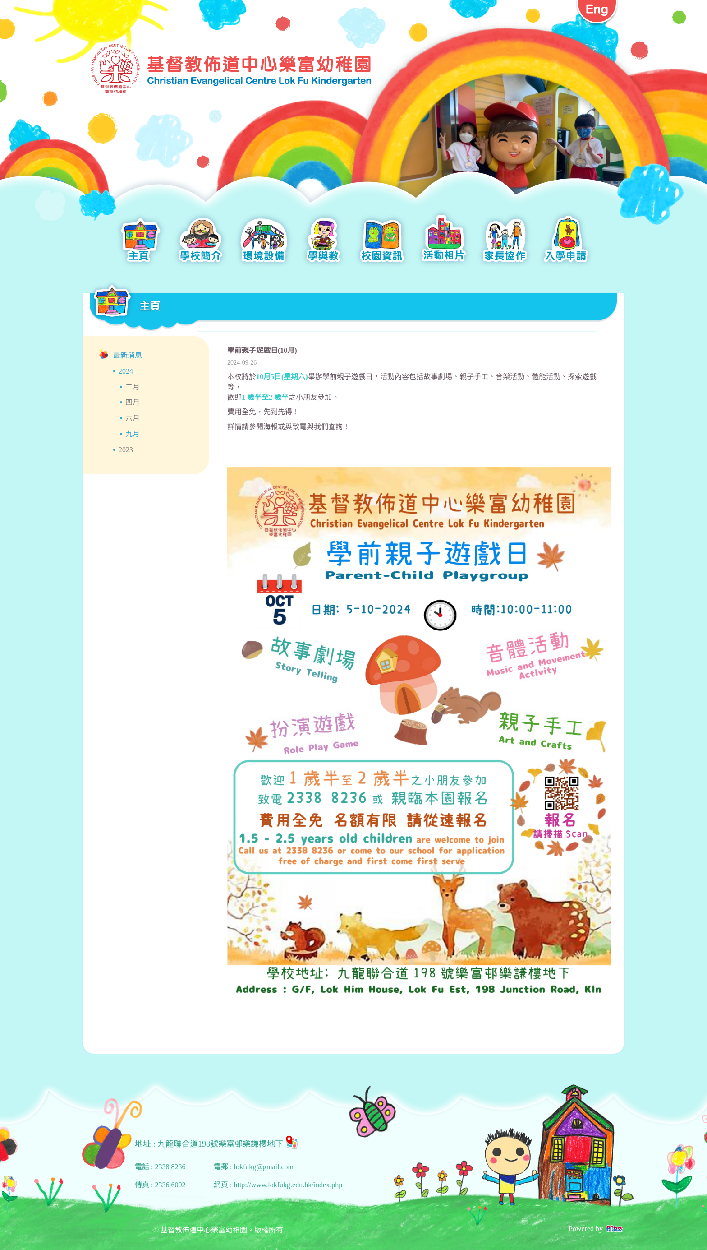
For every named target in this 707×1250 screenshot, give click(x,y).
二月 (132, 387)
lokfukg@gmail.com (264, 1167)
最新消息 (127, 355)
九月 (132, 434)
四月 (132, 402)
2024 (126, 371)
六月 (132, 418)
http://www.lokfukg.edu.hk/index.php (288, 1185)
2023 (126, 450)
